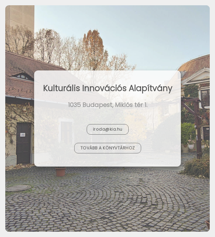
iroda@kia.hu (107, 129)
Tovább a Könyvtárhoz (107, 148)
